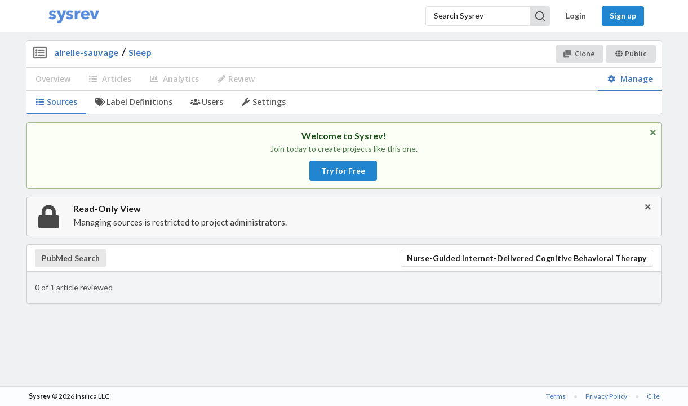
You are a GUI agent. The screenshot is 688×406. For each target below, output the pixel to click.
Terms (556, 396)
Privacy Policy (606, 396)
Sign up (623, 15)
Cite (653, 396)
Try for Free (343, 170)
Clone (579, 53)
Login (576, 15)
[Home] (74, 16)
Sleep (140, 52)
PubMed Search (71, 258)
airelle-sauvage (86, 52)
